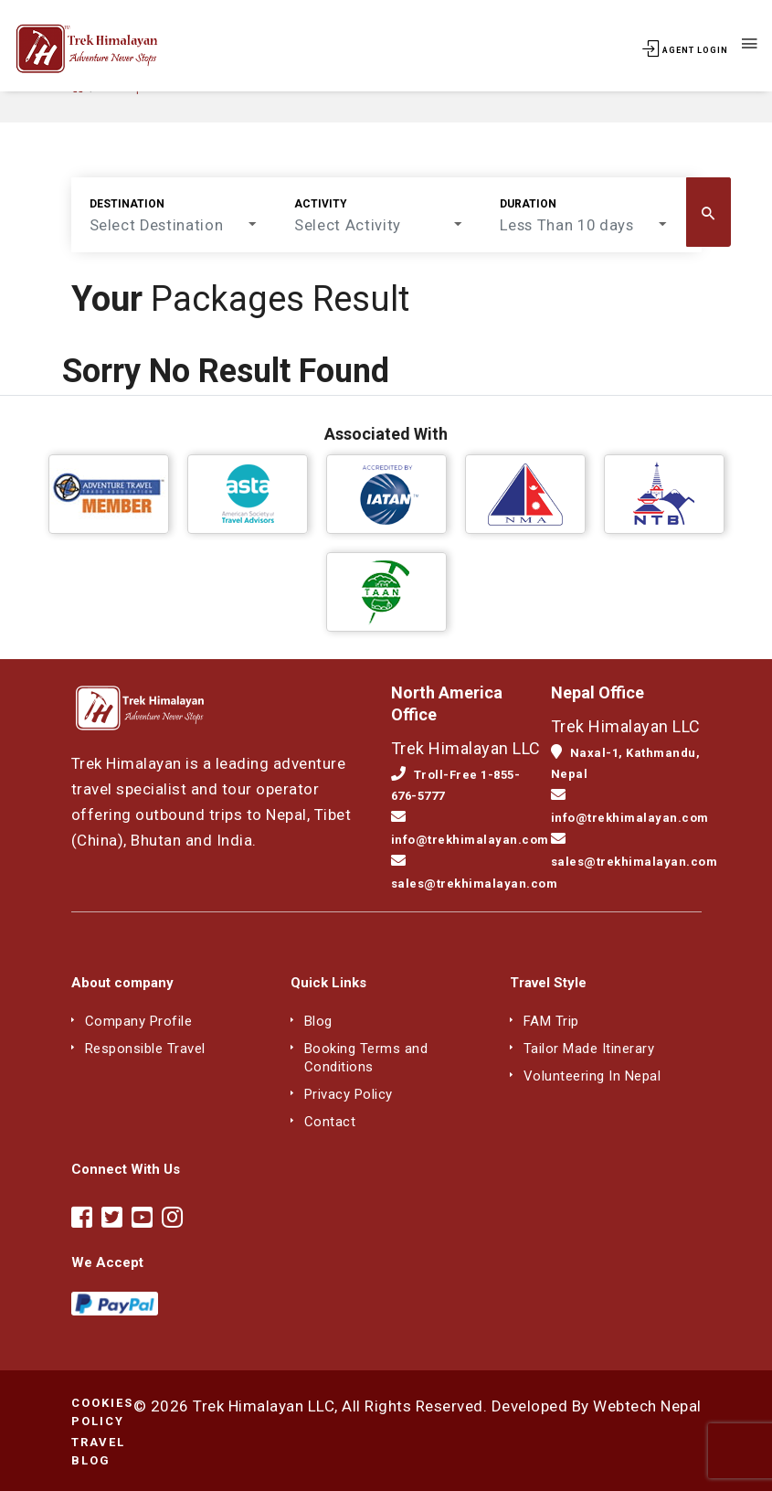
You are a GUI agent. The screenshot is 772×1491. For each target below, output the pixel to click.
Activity (306, 203)
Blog (319, 1020)
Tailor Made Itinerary (593, 1048)
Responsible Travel (151, 1048)
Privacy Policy (353, 1093)
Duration (498, 203)
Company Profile (142, 1020)
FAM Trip (553, 1020)
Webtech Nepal (647, 1406)
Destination (127, 203)
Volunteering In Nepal (597, 1075)
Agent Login (685, 50)
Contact (330, 1121)
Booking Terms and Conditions (369, 1057)
